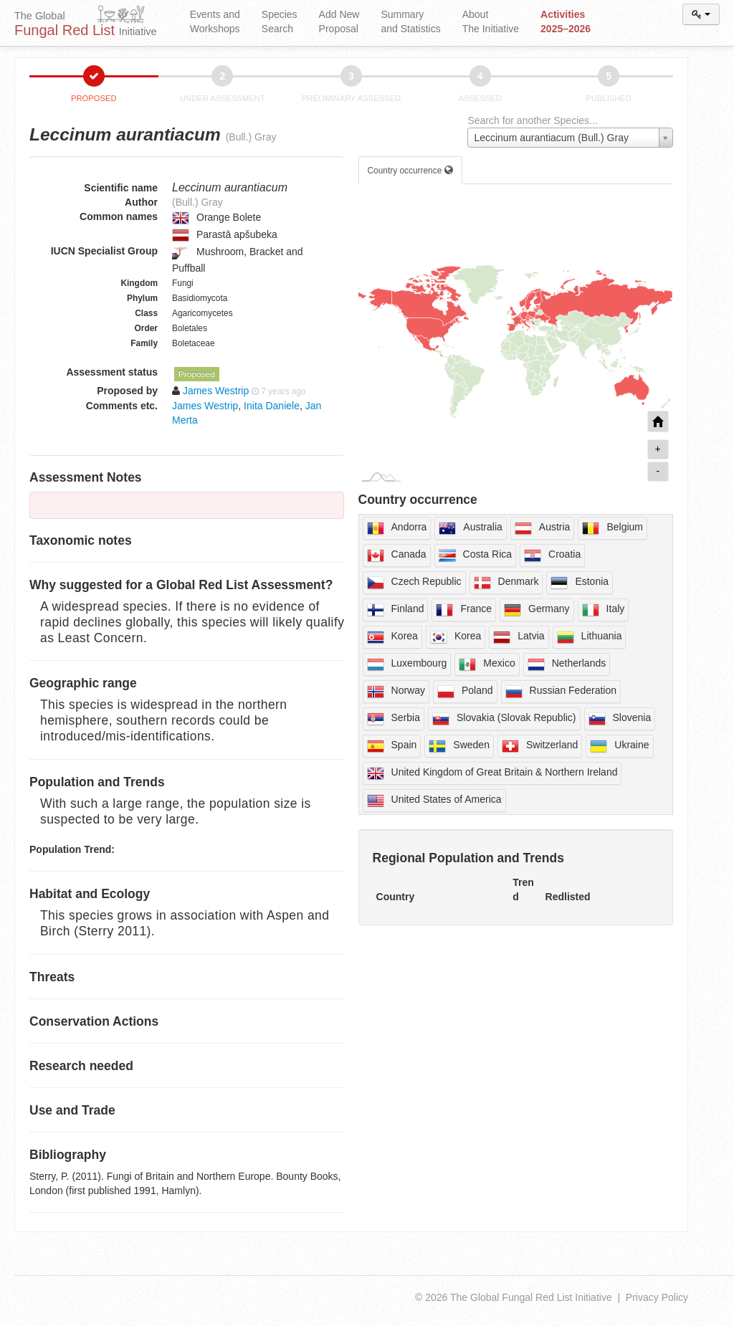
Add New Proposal (339, 21)
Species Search (279, 21)
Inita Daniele (272, 405)
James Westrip (205, 405)
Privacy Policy (657, 1297)
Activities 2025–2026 (565, 21)
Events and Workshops (215, 21)
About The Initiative (490, 21)
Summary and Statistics (410, 21)
